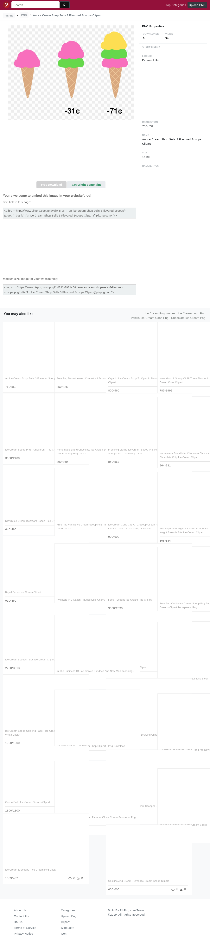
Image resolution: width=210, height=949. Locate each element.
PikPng (9, 15)
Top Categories (176, 5)
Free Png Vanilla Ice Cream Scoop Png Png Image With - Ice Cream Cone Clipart (79, 523)
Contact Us (21, 916)
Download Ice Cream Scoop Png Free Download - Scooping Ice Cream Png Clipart (181, 748)
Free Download (51, 184)
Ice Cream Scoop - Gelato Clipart (127, 662)
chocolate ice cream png (188, 317)
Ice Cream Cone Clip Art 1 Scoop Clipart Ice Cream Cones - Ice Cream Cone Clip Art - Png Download (129, 523)
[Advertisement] (71, 152)
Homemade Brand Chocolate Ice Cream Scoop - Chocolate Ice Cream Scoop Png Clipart (78, 448)
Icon (64, 933)
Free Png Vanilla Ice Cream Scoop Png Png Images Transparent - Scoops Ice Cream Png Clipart (131, 448)
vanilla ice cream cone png (150, 317)
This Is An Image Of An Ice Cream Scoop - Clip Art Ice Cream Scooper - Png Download (181, 823)
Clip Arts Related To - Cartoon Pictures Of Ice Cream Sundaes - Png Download (79, 816)
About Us (20, 910)
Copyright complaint (86, 184)
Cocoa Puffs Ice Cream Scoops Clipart (27, 797)
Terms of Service (25, 927)
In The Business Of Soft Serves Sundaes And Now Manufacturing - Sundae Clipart (77, 670)
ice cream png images (160, 313)
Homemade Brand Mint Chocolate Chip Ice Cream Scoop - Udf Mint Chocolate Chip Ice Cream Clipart (182, 452)
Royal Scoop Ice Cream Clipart (23, 587)
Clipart (65, 922)
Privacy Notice (23, 933)
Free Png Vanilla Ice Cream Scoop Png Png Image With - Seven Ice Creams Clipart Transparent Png (182, 602)
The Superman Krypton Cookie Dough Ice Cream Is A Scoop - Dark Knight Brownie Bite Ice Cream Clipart (182, 527)
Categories (68, 910)
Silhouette (67, 927)
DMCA (18, 922)
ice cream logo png (192, 313)
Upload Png (69, 916)
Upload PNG (197, 5)
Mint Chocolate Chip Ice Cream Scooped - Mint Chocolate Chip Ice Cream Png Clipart (128, 804)
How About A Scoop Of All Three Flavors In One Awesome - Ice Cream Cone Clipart (181, 377)
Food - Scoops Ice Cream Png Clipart (130, 594)
